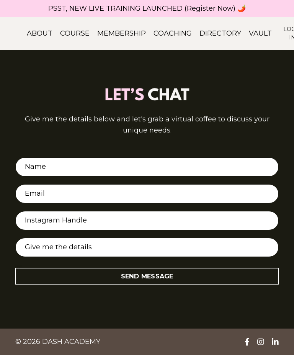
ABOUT (39, 33)
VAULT (260, 33)
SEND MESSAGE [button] (147, 276)
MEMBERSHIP (121, 33)
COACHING (173, 33)
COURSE (75, 33)
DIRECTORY (220, 33)
